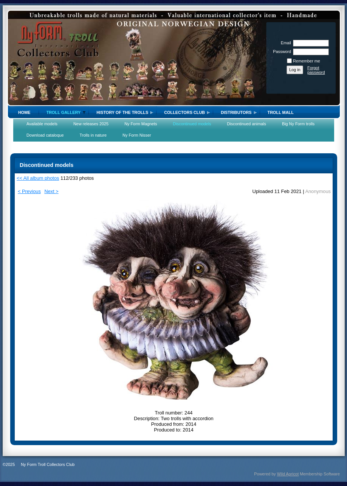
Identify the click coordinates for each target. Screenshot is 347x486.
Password (280, 51)
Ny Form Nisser (136, 135)
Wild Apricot (288, 474)
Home (24, 112)
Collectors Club (184, 112)
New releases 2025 (90, 124)
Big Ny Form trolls (298, 124)
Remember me (306, 61)
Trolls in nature (93, 135)
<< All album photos (38, 178)
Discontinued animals (246, 124)
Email (284, 42)
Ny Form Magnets (140, 124)
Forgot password (316, 70)
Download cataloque (45, 135)
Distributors (236, 112)
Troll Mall (281, 112)
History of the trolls (122, 112)
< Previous (29, 191)
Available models (41, 124)
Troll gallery (63, 112)
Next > (51, 191)
